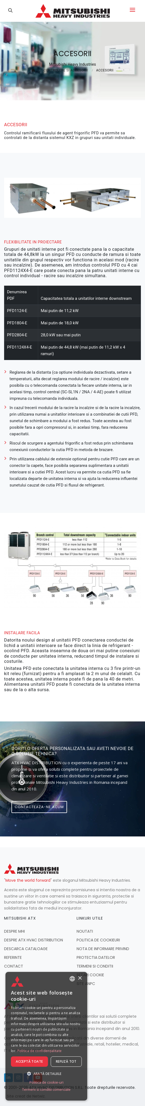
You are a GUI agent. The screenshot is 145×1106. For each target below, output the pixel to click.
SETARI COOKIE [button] (90, 975)
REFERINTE (13, 957)
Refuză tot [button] (66, 1061)
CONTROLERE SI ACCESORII (66, 70)
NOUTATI (85, 931)
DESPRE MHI (14, 931)
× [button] (80, 978)
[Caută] (11, 11)
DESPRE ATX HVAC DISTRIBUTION (33, 940)
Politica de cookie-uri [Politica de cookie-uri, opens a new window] (46, 1082)
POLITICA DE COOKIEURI (98, 940)
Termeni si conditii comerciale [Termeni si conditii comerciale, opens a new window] (46, 1089)
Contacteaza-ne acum (39, 806)
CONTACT (13, 966)
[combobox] (72, 978)
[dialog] (46, 1036)
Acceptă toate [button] (29, 1061)
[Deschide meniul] (132, 11)
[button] (46, 1073)
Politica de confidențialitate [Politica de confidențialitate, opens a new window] (39, 1050)
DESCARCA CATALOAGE (26, 948)
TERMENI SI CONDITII (95, 966)
